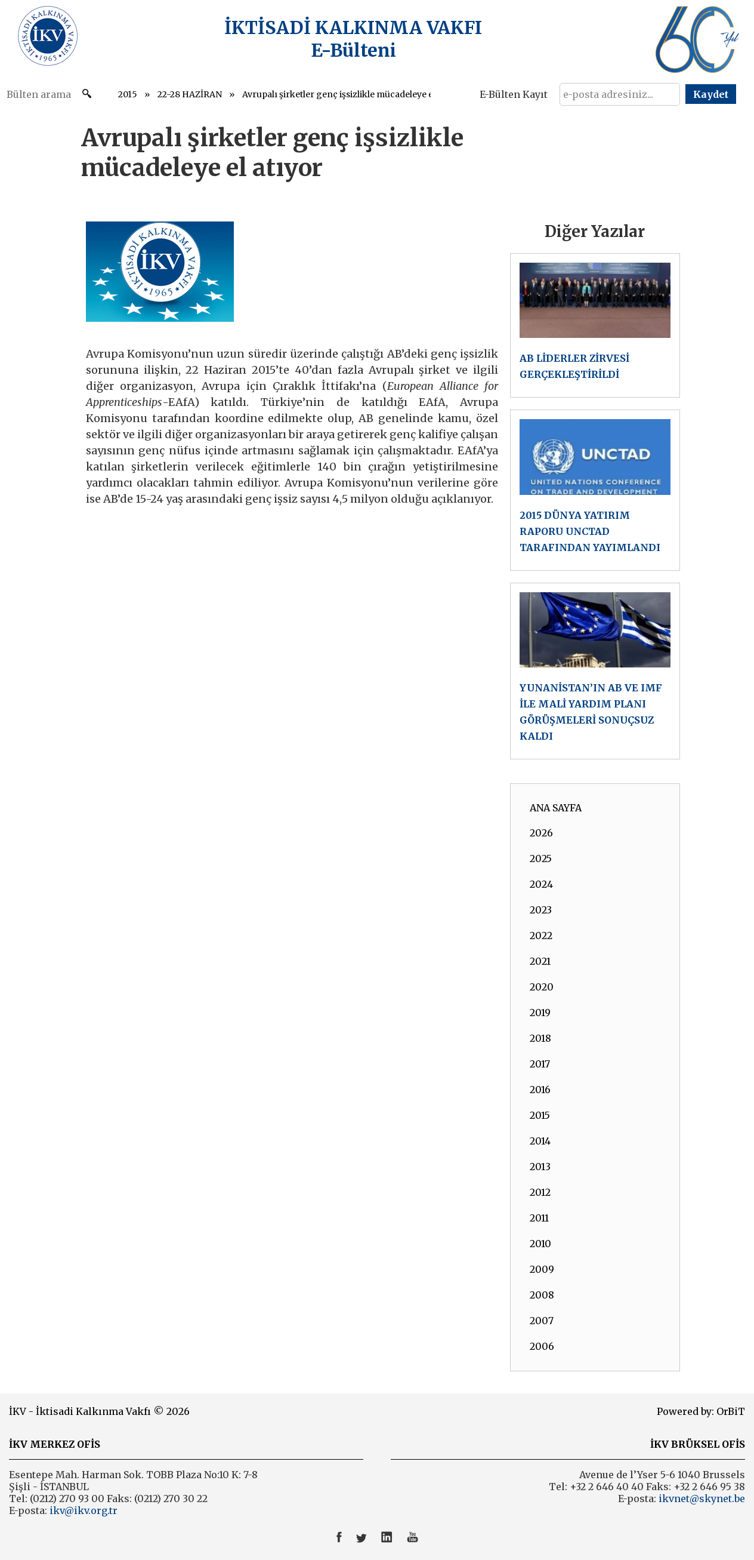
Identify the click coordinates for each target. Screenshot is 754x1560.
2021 (540, 961)
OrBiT (730, 1411)
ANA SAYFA (556, 808)
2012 (540, 1192)
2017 (540, 1064)
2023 (541, 910)
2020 (542, 987)
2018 (540, 1038)
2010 (540, 1244)
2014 (540, 1141)
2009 (542, 1269)
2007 (542, 1321)
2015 (127, 94)
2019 (540, 1013)
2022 (541, 935)
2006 (542, 1346)
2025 (541, 858)
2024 (541, 884)
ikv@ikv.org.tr (82, 1510)
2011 (539, 1218)
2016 (540, 1090)
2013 (540, 1167)
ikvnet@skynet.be (702, 1498)
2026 (541, 833)
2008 (542, 1295)
